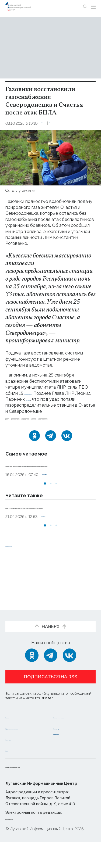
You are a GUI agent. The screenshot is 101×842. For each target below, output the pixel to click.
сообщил (62, 399)
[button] (45, 509)
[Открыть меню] (93, 6)
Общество (73, 123)
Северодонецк (73, 422)
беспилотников (40, 393)
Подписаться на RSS (50, 665)
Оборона (50, 123)
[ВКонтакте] (66, 449)
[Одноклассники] (34, 449)
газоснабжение (44, 430)
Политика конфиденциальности (41, 766)
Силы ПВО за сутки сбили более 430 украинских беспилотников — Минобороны (47, 538)
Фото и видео (20, 738)
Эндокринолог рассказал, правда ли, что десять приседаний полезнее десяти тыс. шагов (48, 485)
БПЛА (13, 422)
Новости (15, 705)
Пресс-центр (68, 722)
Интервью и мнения (66, 708)
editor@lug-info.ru (23, 818)
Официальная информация (20, 725)
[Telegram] (50, 449)
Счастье (15, 430)
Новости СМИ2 (21, 582)
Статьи (13, 750)
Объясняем (66, 733)
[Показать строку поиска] (85, 6)
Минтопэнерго (39, 422)
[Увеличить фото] (50, 157)
